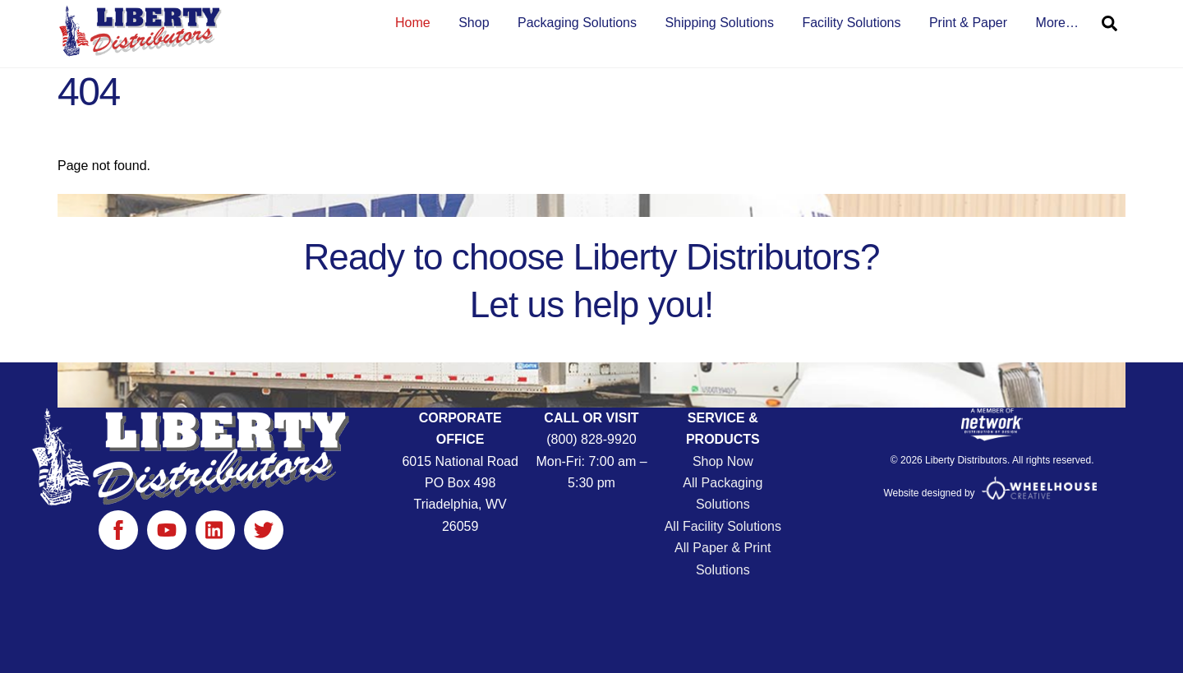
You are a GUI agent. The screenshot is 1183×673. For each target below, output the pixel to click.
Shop (473, 23)
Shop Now (723, 461)
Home (412, 23)
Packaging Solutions (577, 23)
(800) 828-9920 (591, 439)
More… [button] (1057, 23)
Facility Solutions (851, 23)
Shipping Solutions (719, 23)
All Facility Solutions (723, 526)
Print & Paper (968, 23)
